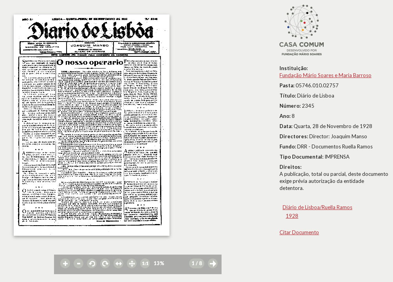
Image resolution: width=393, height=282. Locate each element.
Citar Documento (299, 232)
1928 (292, 216)
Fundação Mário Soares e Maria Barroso (325, 75)
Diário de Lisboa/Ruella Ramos (317, 207)
